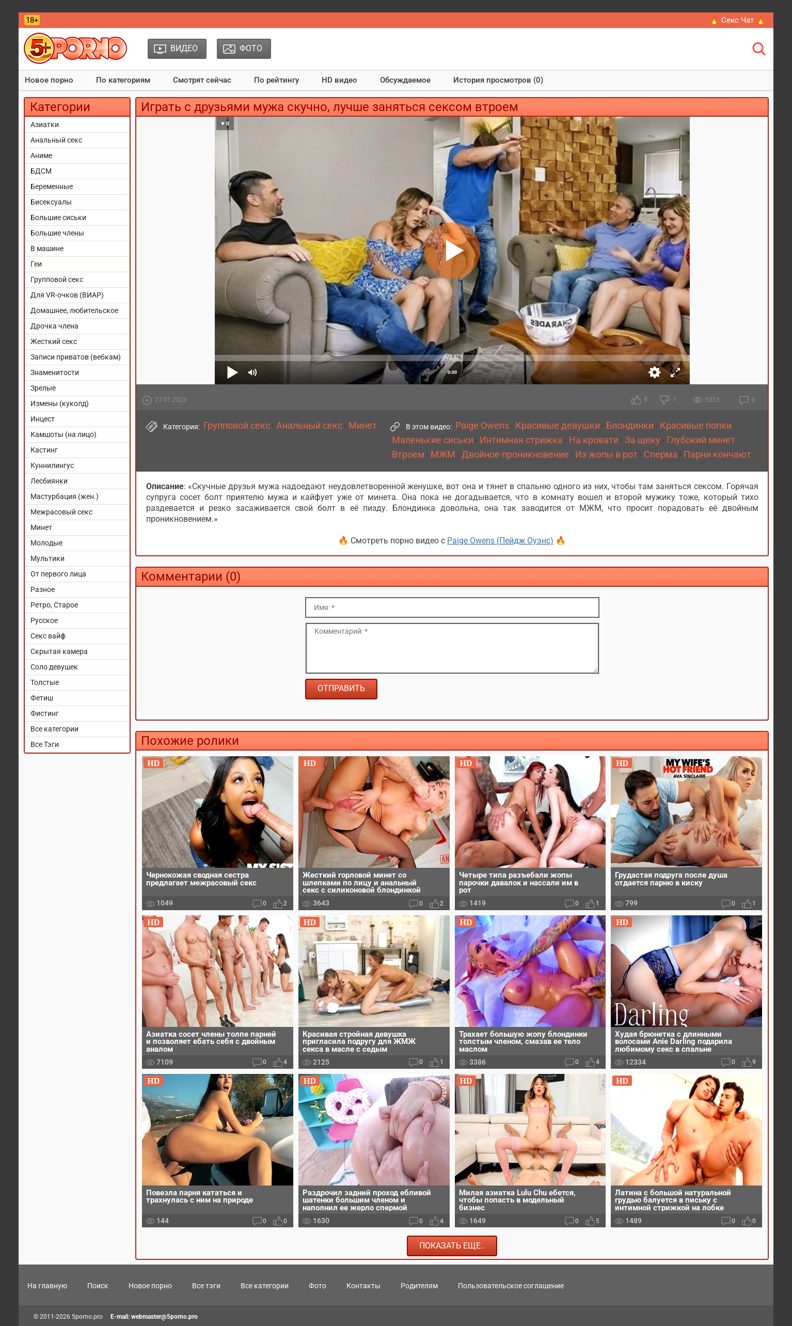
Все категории (54, 729)
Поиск (97, 1286)
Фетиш (41, 698)
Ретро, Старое (54, 605)
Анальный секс (56, 140)
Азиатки (44, 124)
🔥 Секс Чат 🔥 (737, 20)
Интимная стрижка (521, 440)
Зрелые (43, 388)
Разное (42, 589)
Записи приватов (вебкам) (75, 357)
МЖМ (443, 454)
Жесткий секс (53, 341)
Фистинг (44, 713)
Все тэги (206, 1286)
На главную (47, 1286)
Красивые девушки (557, 425)
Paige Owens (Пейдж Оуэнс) (500, 540)
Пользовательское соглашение (511, 1286)
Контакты (363, 1286)
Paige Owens (482, 425)
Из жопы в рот (606, 454)
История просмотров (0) (498, 80)
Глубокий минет (701, 440)
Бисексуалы (51, 202)
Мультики (47, 558)
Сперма (660, 454)
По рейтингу (276, 80)
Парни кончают (717, 454)
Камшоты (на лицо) (63, 434)
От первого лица (58, 574)
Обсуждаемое (405, 80)
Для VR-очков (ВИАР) (67, 295)
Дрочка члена (54, 326)
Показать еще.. (452, 1246)
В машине (47, 248)
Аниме (41, 155)
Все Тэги (44, 744)
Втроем (408, 454)
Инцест (42, 419)
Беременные (51, 186)
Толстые (44, 682)
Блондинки (630, 425)
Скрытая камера (59, 651)
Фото (317, 1286)
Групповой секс (56, 279)
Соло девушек (54, 667)
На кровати (594, 440)
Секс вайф (48, 636)
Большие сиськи (58, 217)
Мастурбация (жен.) (64, 496)
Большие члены (57, 233)
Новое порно (49, 80)
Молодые (46, 543)
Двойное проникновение (515, 454)
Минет (41, 527)
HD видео (339, 80)
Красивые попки (696, 425)
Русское (44, 620)
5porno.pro (87, 1316)
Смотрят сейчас (202, 80)
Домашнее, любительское (74, 310)
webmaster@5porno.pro (164, 1316)
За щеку (642, 440)
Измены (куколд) (59, 403)
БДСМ (41, 171)
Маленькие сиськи (432, 440)
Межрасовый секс (61, 512)
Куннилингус (52, 465)
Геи (36, 264)
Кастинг (44, 450)
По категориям (123, 80)
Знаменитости (54, 372)
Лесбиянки (49, 481)
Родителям (419, 1286)
